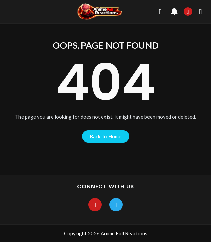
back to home (105, 136)
